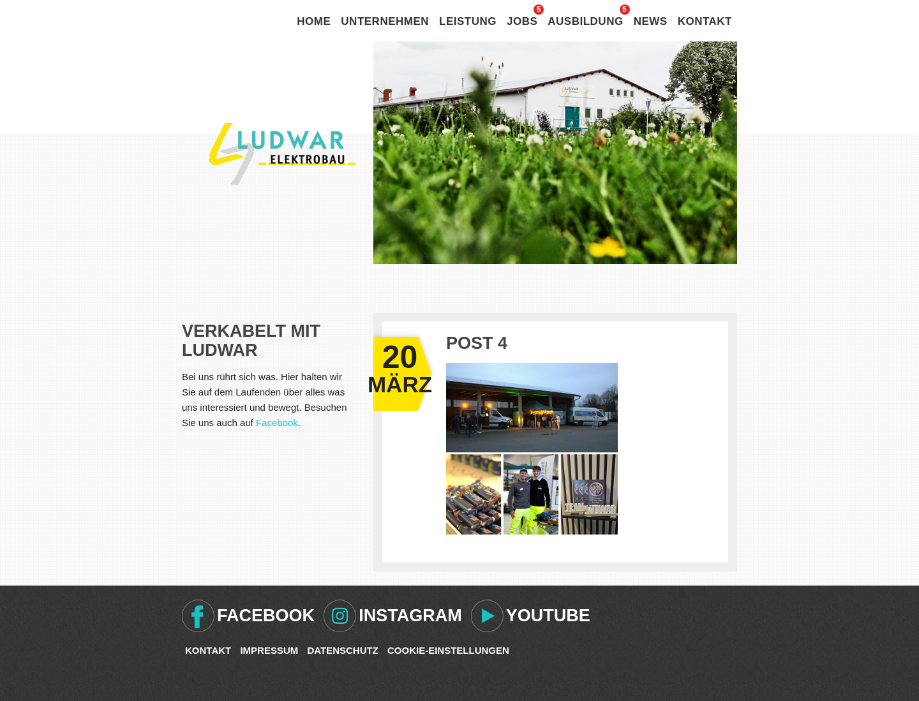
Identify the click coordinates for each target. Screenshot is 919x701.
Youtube (548, 615)
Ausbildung (585, 21)
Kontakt (705, 21)
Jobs (522, 21)
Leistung (468, 21)
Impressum (269, 650)
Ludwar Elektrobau (282, 154)
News (651, 21)
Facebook (277, 422)
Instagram (410, 615)
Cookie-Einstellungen (448, 650)
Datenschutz (342, 650)
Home (314, 21)
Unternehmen (385, 21)
